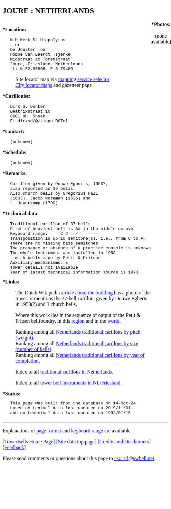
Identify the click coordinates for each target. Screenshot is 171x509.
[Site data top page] (76, 472)
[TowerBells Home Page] (29, 472)
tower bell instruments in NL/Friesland (80, 410)
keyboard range (87, 461)
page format (48, 461)
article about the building (87, 320)
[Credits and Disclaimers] (124, 472)
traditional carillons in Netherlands (76, 400)
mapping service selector (83, 86)
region (78, 349)
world (113, 349)
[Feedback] (14, 478)
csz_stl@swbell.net (134, 489)
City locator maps (33, 92)
